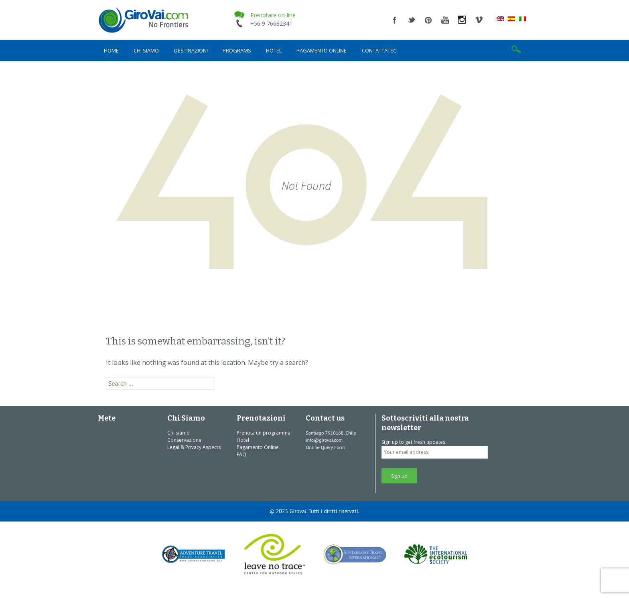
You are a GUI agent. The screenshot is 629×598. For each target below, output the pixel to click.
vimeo (479, 20)
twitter (412, 20)
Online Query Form (325, 447)
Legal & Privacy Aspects (194, 447)
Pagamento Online (321, 50)
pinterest (428, 20)
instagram (462, 20)
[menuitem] (500, 18)
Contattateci (380, 50)
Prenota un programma (263, 432)
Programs (237, 50)
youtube (445, 20)
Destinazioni (191, 50)
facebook (395, 20)
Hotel (274, 50)
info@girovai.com (324, 440)
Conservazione (184, 440)
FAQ (241, 454)
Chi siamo (146, 50)
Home (111, 50)
